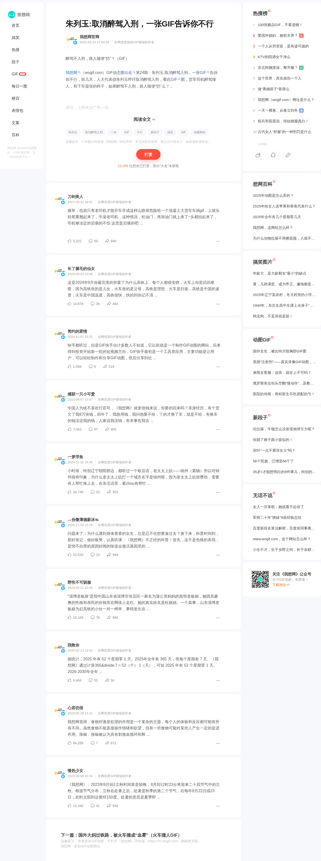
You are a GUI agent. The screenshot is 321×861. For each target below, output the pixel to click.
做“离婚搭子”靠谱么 (271, 89)
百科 (15, 135)
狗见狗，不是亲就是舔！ (273, 316)
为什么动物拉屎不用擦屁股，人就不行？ (284, 238)
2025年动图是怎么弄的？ (273, 195)
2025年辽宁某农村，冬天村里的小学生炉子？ (284, 295)
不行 (140, 132)
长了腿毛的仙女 (81, 269)
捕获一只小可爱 (81, 394)
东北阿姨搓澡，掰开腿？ (278, 67)
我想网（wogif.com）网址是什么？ (283, 99)
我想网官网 (89, 37)
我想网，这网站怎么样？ (273, 227)
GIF (15, 74)
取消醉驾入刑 (94, 132)
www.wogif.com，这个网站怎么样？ (282, 539)
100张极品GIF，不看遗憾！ (278, 24)
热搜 (15, 50)
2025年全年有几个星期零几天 (277, 217)
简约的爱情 (77, 331)
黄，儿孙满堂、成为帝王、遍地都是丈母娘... (284, 284)
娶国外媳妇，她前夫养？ (278, 35)
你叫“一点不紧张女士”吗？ (274, 450)
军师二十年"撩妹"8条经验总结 (277, 517)
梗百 (15, 98)
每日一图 (19, 86)
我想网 (71, 73)
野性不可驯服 (79, 582)
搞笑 (15, 38)
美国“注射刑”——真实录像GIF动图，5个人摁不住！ (284, 362)
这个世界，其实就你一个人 (277, 78)
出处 (128, 73)
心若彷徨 (75, 708)
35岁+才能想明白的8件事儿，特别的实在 (284, 472)
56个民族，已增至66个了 (273, 461)
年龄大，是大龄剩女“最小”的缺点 (279, 273)
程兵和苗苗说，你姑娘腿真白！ (281, 121)
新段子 (155, 132)
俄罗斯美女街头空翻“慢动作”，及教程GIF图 (284, 383)
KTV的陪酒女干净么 (271, 57)
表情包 (17, 110)
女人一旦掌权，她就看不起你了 (278, 507)
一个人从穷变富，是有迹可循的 (281, 46)
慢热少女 (75, 771)
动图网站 (199, 132)
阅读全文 (142, 119)
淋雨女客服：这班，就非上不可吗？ (282, 372)
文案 (15, 123)
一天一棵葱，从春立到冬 (278, 110)
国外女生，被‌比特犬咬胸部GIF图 (279, 351)
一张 (113, 132)
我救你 (73, 645)
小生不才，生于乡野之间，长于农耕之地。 (284, 549)
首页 (15, 25)
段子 (15, 62)
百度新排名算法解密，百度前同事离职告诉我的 (284, 528)
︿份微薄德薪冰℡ (83, 520)
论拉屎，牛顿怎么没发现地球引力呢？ (284, 429)
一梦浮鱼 (75, 457)
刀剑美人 (75, 197)
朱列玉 (73, 132)
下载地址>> (281, 585)
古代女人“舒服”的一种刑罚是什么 (282, 131)
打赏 (148, 154)
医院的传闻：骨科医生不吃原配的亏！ (284, 394)
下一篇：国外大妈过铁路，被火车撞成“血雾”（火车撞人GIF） (121, 835)
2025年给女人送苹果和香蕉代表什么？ (284, 206)
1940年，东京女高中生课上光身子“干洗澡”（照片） (284, 305)
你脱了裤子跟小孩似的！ (273, 440)
